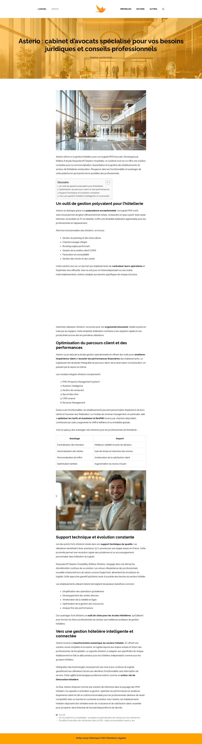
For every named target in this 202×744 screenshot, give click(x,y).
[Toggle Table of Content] (107, 182)
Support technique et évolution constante (79, 193)
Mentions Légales (116, 738)
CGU (102, 738)
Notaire (140, 9)
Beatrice (94, 57)
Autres (153, 9)
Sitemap (94, 738)
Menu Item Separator (89, 9)
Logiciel (42, 9)
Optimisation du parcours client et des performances (84, 189)
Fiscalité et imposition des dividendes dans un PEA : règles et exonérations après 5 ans (97, 720)
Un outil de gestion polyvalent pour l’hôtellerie (81, 186)
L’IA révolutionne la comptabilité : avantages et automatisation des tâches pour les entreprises (99, 717)
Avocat (55, 9)
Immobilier (125, 9)
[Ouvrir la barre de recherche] (163, 9)
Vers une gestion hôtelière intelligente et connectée (84, 196)
